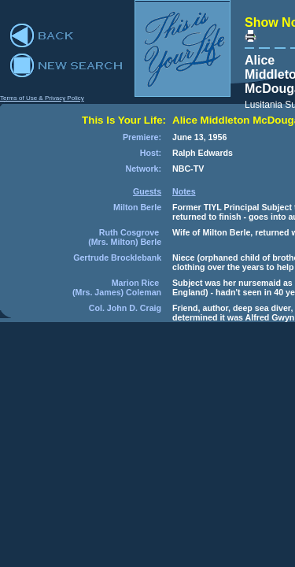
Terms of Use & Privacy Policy (42, 98)
